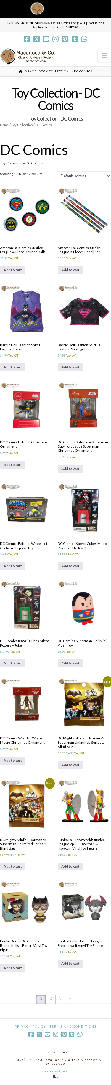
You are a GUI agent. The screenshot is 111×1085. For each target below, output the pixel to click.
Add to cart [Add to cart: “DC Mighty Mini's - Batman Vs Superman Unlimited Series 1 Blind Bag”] (70, 765)
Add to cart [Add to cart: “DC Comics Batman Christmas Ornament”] (13, 464)
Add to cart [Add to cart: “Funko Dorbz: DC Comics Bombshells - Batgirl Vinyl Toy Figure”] (13, 968)
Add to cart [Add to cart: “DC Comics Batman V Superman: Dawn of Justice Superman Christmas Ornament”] (70, 468)
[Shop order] (84, 176)
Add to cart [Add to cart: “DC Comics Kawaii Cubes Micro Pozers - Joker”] (13, 663)
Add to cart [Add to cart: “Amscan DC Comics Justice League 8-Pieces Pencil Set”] (70, 270)
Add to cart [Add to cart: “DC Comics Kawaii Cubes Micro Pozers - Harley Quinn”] (70, 566)
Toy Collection (22, 125)
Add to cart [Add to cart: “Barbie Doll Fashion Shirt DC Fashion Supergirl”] (70, 367)
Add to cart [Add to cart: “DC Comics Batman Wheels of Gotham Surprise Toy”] (13, 566)
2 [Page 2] (51, 998)
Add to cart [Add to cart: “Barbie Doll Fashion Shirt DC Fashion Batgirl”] (13, 367)
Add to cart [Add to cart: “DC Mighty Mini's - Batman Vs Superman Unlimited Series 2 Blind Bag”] (13, 866)
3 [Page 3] (60, 998)
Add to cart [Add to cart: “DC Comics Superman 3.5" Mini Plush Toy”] (70, 663)
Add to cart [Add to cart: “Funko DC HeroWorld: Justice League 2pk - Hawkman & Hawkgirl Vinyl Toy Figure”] (70, 866)
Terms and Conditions (73, 1026)
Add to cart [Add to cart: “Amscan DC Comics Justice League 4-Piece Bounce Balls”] (13, 270)
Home (4, 125)
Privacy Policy (30, 1026)
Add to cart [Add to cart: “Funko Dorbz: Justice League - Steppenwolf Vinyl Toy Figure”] (70, 963)
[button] (104, 55)
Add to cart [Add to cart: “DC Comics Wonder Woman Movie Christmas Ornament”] (13, 760)
